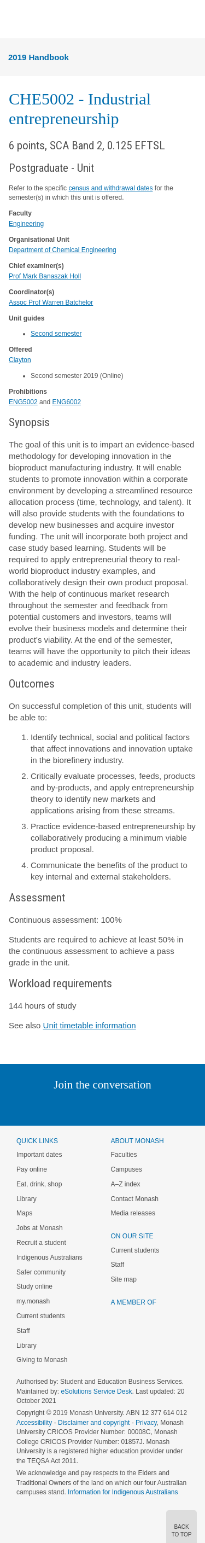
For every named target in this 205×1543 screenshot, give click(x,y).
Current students (40, 1316)
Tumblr (133, 1107)
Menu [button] (14, 19)
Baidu (178, 1107)
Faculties (124, 1154)
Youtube (155, 1107)
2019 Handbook (38, 57)
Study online (34, 1286)
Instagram (25, 1107)
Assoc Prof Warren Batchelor (51, 302)
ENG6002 (66, 402)
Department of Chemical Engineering (62, 250)
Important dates (39, 1154)
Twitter (70, 1107)
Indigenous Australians (49, 1257)
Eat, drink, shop (39, 1184)
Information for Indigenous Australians (123, 1492)
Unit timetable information (89, 1025)
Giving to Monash (41, 1360)
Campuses (126, 1169)
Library (26, 1199)
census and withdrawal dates (110, 188)
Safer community (41, 1272)
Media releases (133, 1213)
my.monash (33, 1301)
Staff (23, 1331)
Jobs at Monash (39, 1228)
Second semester (56, 333)
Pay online (31, 1169)
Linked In (47, 1107)
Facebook (92, 1107)
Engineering (26, 224)
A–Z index (125, 1184)
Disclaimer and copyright (94, 1422)
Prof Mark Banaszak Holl (45, 276)
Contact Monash (135, 1199)
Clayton (20, 360)
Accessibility (34, 1422)
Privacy (146, 1422)
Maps (24, 1213)
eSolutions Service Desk (96, 1391)
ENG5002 (23, 402)
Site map (124, 1279)
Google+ (110, 1107)
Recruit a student (41, 1243)
